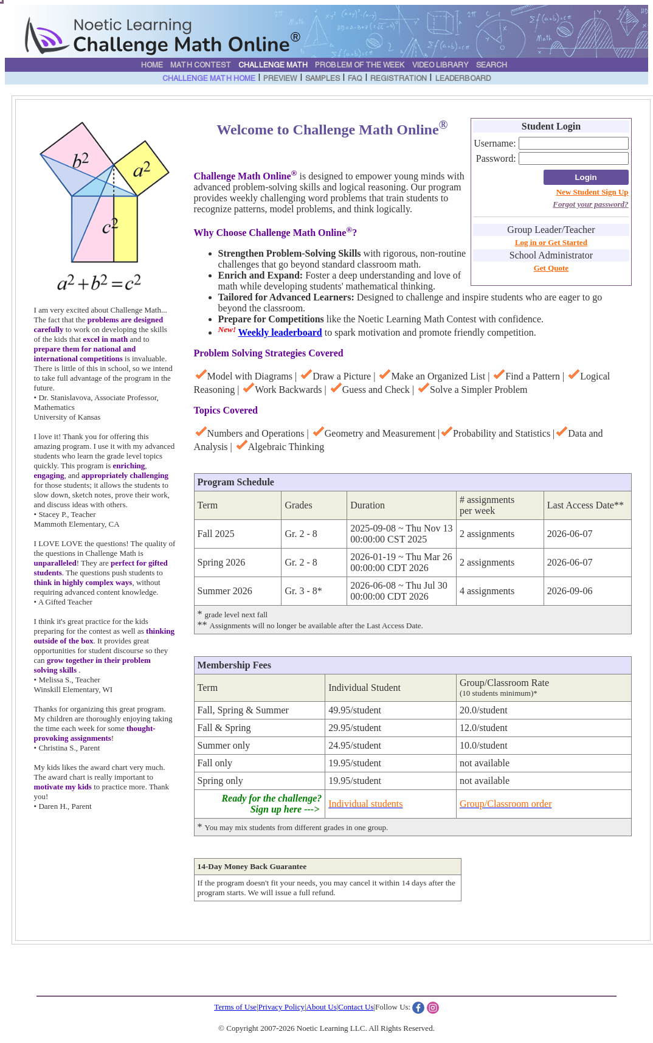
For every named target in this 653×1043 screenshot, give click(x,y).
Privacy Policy (281, 1006)
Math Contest (200, 65)
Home (152, 65)
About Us (321, 1006)
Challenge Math (273, 65)
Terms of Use (235, 1006)
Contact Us (355, 1006)
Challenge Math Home (208, 79)
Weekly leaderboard (280, 332)
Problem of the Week (359, 65)
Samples (322, 79)
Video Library (440, 65)
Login (585, 177)
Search (491, 65)
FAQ (355, 79)
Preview (280, 79)
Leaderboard (463, 79)
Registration (398, 79)
